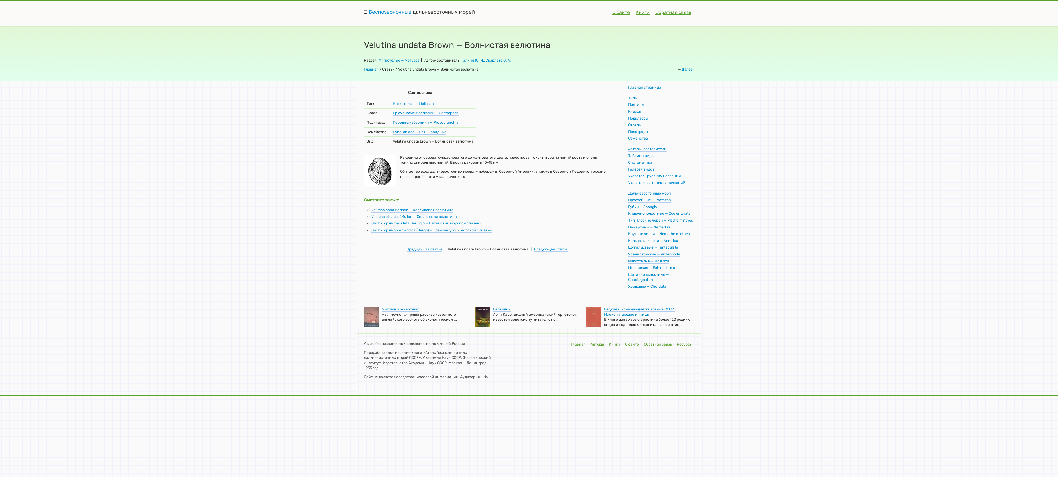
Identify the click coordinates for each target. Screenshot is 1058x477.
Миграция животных (400, 309)
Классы (635, 111)
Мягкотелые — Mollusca (398, 60)
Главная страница (644, 87)
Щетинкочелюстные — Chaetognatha (648, 277)
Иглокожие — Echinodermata (653, 267)
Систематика (640, 162)
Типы (632, 98)
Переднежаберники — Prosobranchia (425, 122)
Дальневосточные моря (649, 193)
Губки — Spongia (642, 207)
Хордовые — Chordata (647, 286)
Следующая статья (551, 249)
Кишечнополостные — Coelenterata (659, 213)
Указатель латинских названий (656, 183)
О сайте (621, 12)
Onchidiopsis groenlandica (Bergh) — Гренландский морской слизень (431, 230)
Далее (687, 69)
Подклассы (638, 118)
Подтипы (636, 104)
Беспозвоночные (390, 12)
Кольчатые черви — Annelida (653, 240)
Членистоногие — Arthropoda (654, 254)
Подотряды (638, 132)
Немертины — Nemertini (649, 227)
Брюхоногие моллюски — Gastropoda (426, 113)
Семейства (638, 138)
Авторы (597, 344)
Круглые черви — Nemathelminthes (659, 234)
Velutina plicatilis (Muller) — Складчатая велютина (414, 216)
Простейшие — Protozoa (649, 200)
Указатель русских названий (654, 176)
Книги (643, 12)
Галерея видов (641, 169)
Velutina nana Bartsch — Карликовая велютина (412, 210)
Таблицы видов (642, 156)
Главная (371, 69)
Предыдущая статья (424, 249)
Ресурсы (684, 344)
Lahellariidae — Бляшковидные (419, 132)
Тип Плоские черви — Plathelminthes (660, 220)
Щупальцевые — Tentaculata (653, 247)
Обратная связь (673, 12)
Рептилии (502, 309)
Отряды (634, 125)
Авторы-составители (647, 149)
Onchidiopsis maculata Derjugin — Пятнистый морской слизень (426, 223)
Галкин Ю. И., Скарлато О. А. (486, 60)
